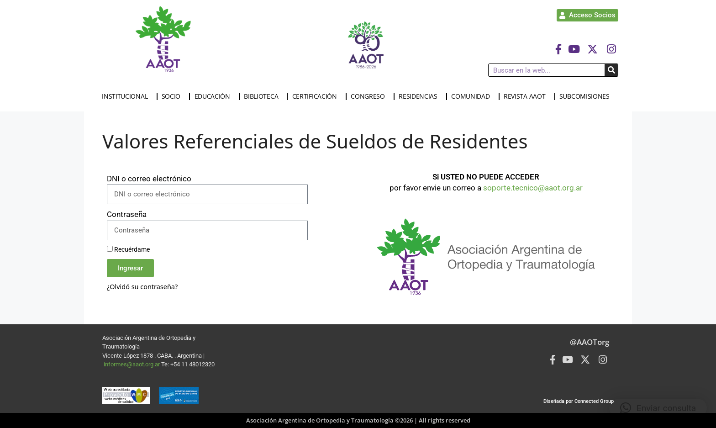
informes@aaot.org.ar (132, 364)
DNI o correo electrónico (149, 178)
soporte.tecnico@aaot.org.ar (533, 187)
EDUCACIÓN (215, 96)
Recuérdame (128, 250)
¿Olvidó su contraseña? (142, 286)
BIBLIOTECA (263, 96)
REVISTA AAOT (527, 96)
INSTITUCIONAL (127, 96)
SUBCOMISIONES (586, 96)
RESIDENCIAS (420, 96)
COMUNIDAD (472, 96)
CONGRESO (370, 96)
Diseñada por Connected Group (578, 401)
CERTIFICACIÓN (317, 96)
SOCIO (173, 96)
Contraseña (127, 214)
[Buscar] (611, 70)
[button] (658, 408)
